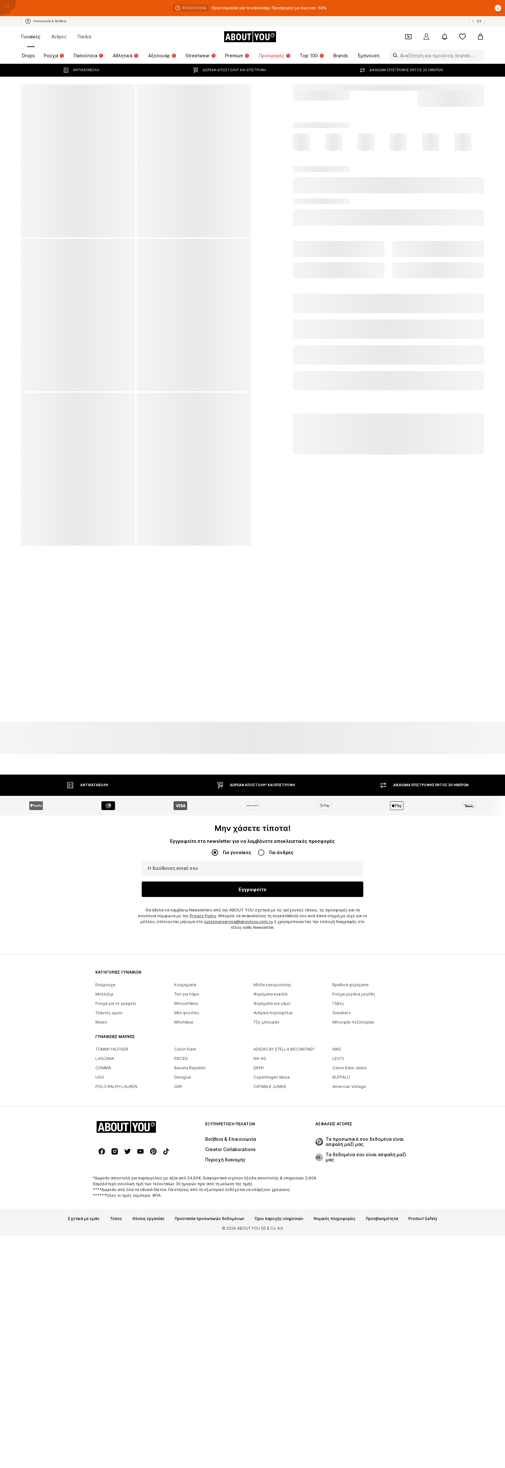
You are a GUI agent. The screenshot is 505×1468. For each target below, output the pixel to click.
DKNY (258, 1067)
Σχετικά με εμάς (84, 1218)
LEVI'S (338, 1058)
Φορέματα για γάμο (272, 1003)
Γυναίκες (31, 36)
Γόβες (338, 1003)
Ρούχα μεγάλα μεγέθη (353, 994)
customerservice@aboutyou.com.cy (238, 921)
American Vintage (349, 1086)
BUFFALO (341, 1077)
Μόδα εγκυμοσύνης (272, 984)
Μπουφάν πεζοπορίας (353, 1022)
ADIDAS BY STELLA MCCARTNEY (283, 1049)
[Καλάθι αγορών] (480, 37)
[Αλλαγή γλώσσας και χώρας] (476, 21)
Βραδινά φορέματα (350, 984)
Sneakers (341, 1012)
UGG (99, 1077)
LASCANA (104, 1058)
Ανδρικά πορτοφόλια (272, 1012)
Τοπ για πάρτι (186, 994)
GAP (178, 1086)
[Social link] (102, 1151)
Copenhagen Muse (271, 1077)
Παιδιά (84, 36)
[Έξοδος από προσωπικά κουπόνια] (408, 37)
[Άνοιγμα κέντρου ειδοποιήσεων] (444, 36)
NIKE (336, 1049)
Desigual (182, 1077)
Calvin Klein (185, 1049)
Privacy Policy (203, 915)
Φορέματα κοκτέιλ (270, 994)
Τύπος (116, 1218)
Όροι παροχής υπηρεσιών (279, 1218)
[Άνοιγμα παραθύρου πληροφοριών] (498, 8)
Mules (101, 1022)
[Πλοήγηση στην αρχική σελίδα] (250, 36)
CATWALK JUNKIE (269, 1086)
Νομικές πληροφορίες (335, 1218)
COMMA (103, 1067)
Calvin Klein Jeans (349, 1067)
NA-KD (259, 1058)
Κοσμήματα (185, 984)
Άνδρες (59, 36)
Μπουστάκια (186, 1003)
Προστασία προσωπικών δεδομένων (209, 1218)
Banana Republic (190, 1067)
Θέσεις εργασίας (148, 1218)
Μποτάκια (183, 1022)
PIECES (181, 1058)
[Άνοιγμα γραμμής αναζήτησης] (393, 55)
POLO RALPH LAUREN (116, 1086)
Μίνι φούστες (186, 1012)
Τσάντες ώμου (108, 1012)
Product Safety (422, 1218)
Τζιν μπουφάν (266, 1022)
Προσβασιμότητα (382, 1218)
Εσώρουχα (105, 984)
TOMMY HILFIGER (111, 1049)
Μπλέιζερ (104, 994)
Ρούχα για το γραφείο (115, 1003)
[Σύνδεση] (426, 37)
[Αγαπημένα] (462, 37)
